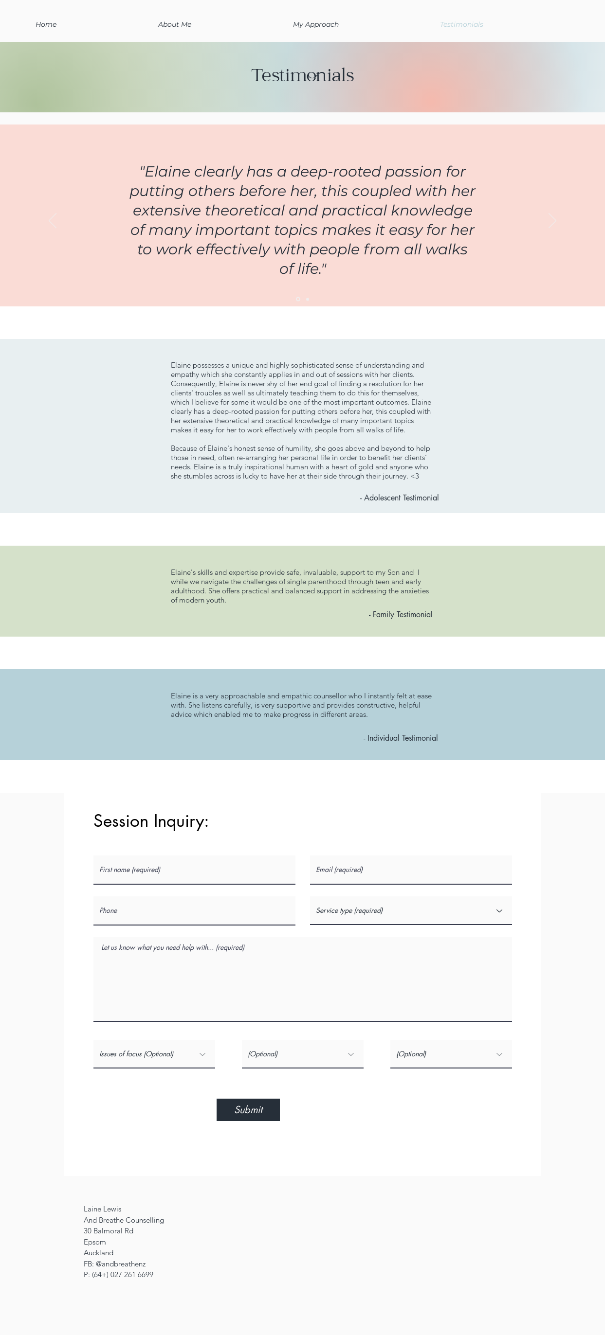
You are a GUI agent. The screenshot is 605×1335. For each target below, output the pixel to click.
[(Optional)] (303, 1054)
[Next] (552, 221)
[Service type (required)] (411, 910)
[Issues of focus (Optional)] (154, 1054)
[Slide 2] (298, 299)
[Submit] (248, 1110)
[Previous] (52, 221)
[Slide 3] (307, 299)
